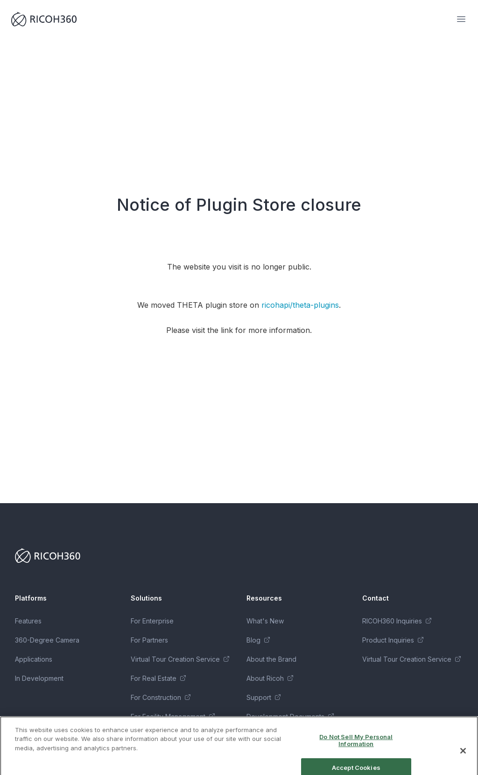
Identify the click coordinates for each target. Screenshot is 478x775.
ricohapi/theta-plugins (300, 305)
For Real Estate (158, 678)
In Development (39, 678)
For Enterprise (152, 621)
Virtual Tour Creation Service (180, 659)
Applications (33, 659)
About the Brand (271, 659)
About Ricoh (269, 678)
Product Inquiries (392, 640)
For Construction (160, 697)
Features (28, 621)
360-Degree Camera (47, 640)
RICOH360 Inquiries (396, 621)
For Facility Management (173, 716)
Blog (258, 640)
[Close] (463, 757)
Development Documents (290, 716)
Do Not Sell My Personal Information (356, 746)
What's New (265, 621)
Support (263, 697)
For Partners (149, 640)
